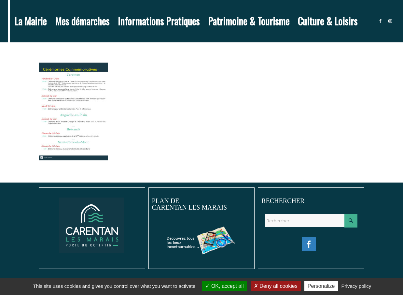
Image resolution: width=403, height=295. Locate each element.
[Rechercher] (311, 221)
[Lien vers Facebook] (380, 21)
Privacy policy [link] (356, 286)
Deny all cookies (276, 286)
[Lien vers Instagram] (390, 21)
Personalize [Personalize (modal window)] (321, 286)
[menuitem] (30, 21)
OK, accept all (224, 286)
